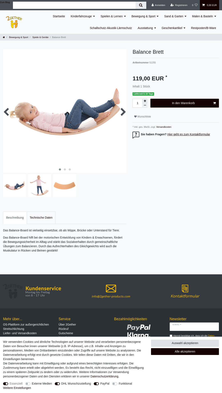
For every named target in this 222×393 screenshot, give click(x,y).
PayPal (104, 383)
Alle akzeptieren (185, 351)
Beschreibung (15, 217)
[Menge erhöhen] (144, 101)
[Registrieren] (179, 5)
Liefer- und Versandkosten (20, 333)
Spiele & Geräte (40, 37)
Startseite (59, 16)
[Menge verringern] (144, 105)
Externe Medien (42, 383)
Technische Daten (41, 217)
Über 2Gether (67, 324)
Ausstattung (145, 28)
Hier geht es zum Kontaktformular (188, 134)
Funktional (125, 383)
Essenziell (16, 383)
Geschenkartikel (172, 28)
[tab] (15, 218)
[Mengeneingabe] (137, 103)
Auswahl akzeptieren (185, 343)
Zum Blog (5, 2)
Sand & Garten (173, 16)
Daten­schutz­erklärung (104, 376)
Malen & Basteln (202, 16)
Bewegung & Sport (144, 16)
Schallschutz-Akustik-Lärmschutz (111, 28)
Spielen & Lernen (111, 16)
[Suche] (141, 5)
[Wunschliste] (195, 5)
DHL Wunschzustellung (76, 383)
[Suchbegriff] (74, 5)
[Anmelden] (158, 5)
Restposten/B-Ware (203, 28)
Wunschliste (142, 116)
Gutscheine (66, 333)
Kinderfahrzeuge (81, 16)
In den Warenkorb (194, 103)
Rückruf (64, 328)
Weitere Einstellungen (17, 388)
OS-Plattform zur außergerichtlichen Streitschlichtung (26, 326)
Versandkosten (163, 127)
